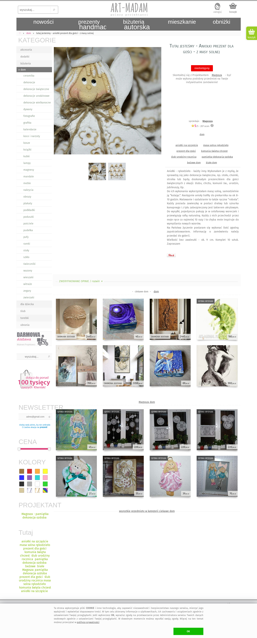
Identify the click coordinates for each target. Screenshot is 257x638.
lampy (27, 163)
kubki (26, 156)
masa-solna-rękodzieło (215, 145)
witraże (27, 284)
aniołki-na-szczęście (187, 145)
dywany (27, 109)
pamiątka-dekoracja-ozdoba (217, 156)
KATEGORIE (35, 40)
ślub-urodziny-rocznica (183, 156)
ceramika (28, 75)
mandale (28, 176)
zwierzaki (28, 297)
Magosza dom (147, 402)
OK (188, 631)
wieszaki (28, 277)
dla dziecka (27, 304)
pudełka (28, 230)
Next (155, 101)
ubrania (25, 325)
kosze (26, 143)
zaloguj (217, 11)
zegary (27, 290)
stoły (26, 250)
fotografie (29, 116)
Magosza (217, 75)
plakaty (27, 203)
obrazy (27, 196)
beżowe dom (194, 162)
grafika (27, 122)
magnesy (28, 169)
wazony (27, 270)
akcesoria (26, 49)
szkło (26, 257)
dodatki (24, 56)
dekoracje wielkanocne (37, 102)
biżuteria (25, 63)
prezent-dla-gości (186, 151)
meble (27, 183)
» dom (22, 69)
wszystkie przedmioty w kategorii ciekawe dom (147, 511)
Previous (59, 101)
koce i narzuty (31, 136)
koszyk (233, 11)
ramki (26, 243)
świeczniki (29, 264)
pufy (26, 237)
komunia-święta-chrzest (214, 151)
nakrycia (28, 190)
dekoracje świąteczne (36, 89)
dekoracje (29, 82)
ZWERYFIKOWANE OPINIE (81, 281)
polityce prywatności (88, 622)
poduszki (28, 216)
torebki (24, 318)
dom (202, 134)
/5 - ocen (200, 126)
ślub (22, 311)
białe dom (211, 162)
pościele (28, 223)
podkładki (29, 210)
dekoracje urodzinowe (36, 95)
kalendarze (29, 129)
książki (27, 149)
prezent (43, 427)
